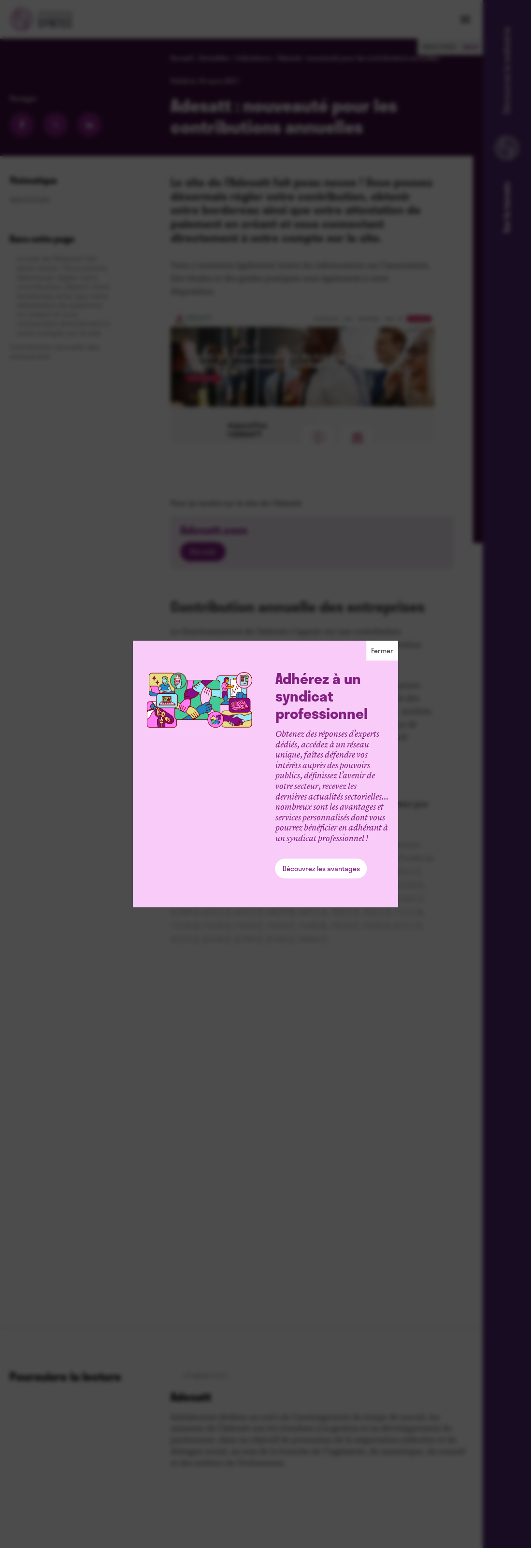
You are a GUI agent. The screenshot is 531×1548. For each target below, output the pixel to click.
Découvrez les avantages (321, 868)
